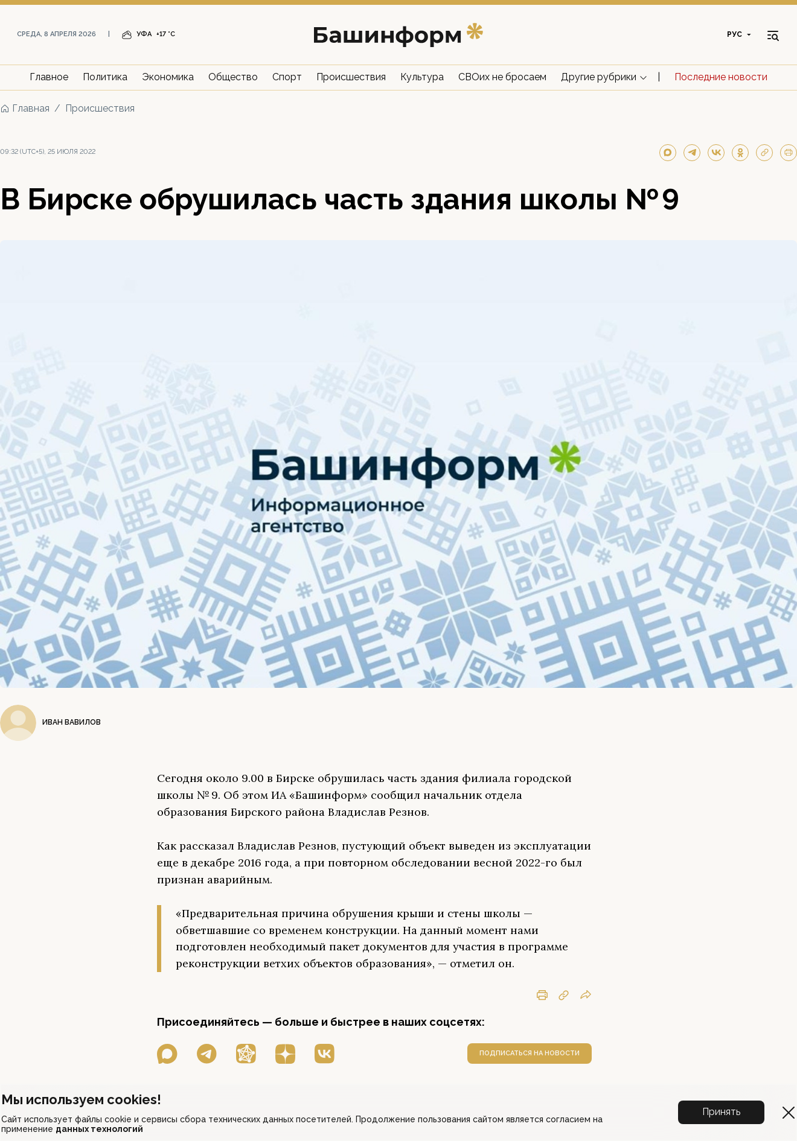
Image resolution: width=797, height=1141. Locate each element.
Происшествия (351, 77)
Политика (105, 77)
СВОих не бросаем (502, 77)
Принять (721, 1111)
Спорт (287, 77)
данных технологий (99, 1129)
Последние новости (720, 77)
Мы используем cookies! (81, 1099)
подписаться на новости (529, 1053)
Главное (49, 77)
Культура (422, 77)
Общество (233, 77)
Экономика (168, 77)
